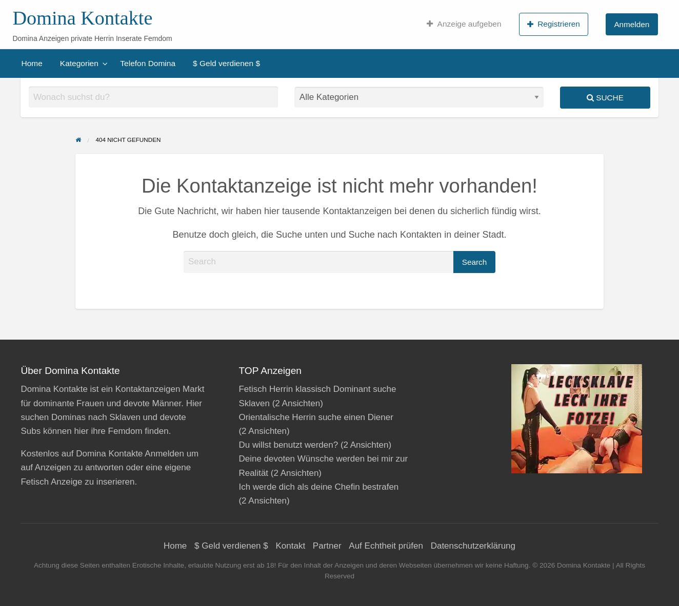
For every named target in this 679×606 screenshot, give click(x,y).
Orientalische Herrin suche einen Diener (315, 417)
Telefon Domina (147, 63)
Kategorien (79, 63)
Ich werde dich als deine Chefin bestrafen (318, 487)
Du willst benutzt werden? (288, 445)
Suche (605, 97)
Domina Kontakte (82, 18)
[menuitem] (464, 24)
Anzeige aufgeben (464, 24)
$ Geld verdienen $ (226, 63)
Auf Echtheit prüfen (386, 546)
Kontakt (290, 546)
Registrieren (553, 24)
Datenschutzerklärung (473, 546)
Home (32, 63)
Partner (327, 546)
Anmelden (631, 24)
